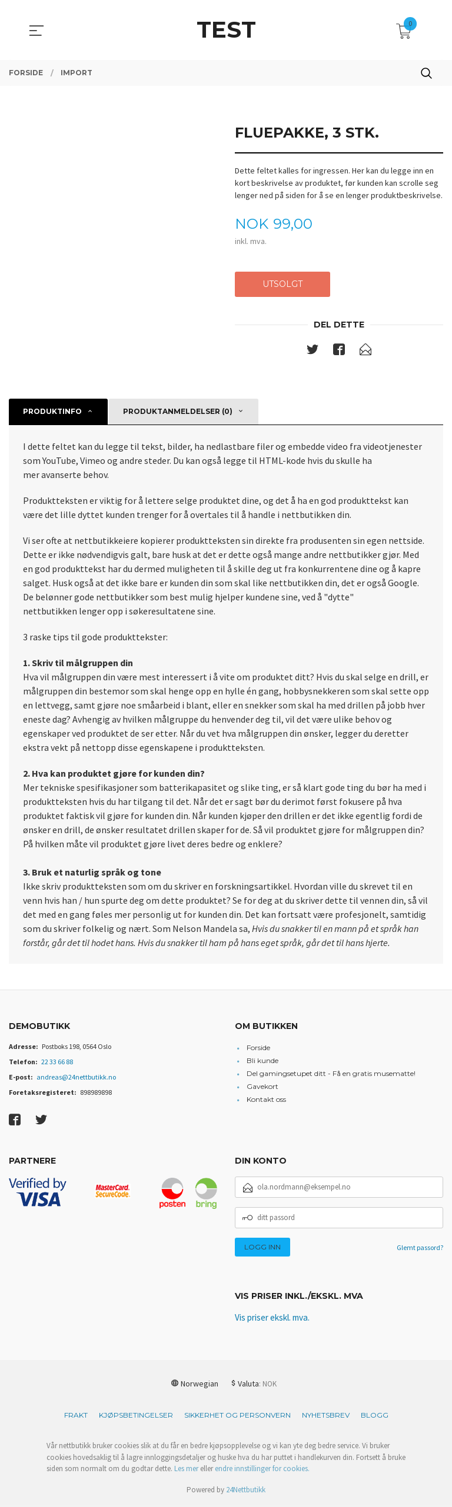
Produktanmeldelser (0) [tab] (177, 412)
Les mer (186, 1471)
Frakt (76, 1417)
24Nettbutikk (245, 1491)
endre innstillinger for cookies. (262, 1471)
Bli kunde (262, 1061)
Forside (258, 1048)
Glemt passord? (420, 1248)
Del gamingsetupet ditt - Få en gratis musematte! (331, 1074)
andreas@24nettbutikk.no (76, 1078)
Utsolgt (282, 284)
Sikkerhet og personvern (237, 1417)
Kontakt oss (266, 1100)
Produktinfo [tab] (52, 412)
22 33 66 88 (57, 1062)
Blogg (374, 1417)
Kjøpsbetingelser (136, 1417)
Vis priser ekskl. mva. (276, 1320)
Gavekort (262, 1087)
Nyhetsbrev (326, 1417)
